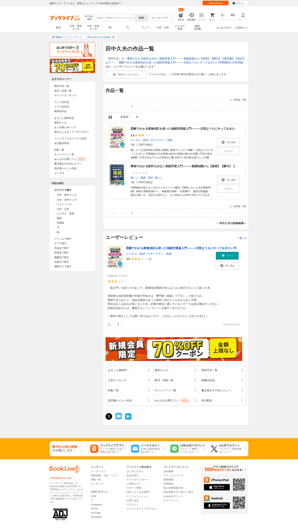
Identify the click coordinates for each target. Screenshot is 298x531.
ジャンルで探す (63, 238)
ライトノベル (64, 204)
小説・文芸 (162, 27)
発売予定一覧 (61, 86)
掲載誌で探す (61, 257)
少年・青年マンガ (76, 27)
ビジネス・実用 (65, 213)
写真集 (60, 222)
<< (112, 106)
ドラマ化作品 (61, 106)
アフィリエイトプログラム (141, 508)
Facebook (96, 517)
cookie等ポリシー (173, 496)
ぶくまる (59, 172)
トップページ (98, 471)
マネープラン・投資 (161, 140)
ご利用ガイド (241, 27)
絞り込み (89, 18)
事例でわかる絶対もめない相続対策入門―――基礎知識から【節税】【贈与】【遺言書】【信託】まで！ (199, 166)
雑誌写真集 (197, 27)
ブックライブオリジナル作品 (70, 138)
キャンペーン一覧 (64, 154)
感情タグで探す (63, 266)
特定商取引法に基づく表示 (178, 492)
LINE (93, 496)
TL (127, 27)
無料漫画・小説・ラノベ (104, 475)
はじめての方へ (224, 27)
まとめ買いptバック (65, 127)
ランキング (97, 483)
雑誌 (59, 218)
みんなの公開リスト (69, 159)
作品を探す (132, 475)
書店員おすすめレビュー (68, 163)
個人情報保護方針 (173, 487)
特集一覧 (59, 149)
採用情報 (168, 479)
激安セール (60, 122)
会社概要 (168, 471)
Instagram (96, 504)
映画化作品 (60, 111)
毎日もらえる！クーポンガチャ (71, 131)
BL (110, 27)
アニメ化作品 (61, 102)
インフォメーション (137, 496)
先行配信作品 (61, 143)
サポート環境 (133, 487)
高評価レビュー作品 (65, 168)
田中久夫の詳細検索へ (232, 223)
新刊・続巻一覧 (63, 90)
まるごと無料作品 (64, 118)
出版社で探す (61, 261)
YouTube (96, 512)
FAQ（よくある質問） (138, 492)
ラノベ (145, 27)
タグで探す (60, 243)
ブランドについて (173, 475)
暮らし (158, 177)
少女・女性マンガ (93, 27)
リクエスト (132, 504)
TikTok (94, 508)
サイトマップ (170, 500)
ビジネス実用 (180, 27)
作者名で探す (61, 252)
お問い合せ (132, 500)
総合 (58, 27)
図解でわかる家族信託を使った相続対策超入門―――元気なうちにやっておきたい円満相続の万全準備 (181, 62)
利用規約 (168, 483)
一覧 (241, 238)
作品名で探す (61, 248)
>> (239, 106)
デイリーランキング (65, 95)
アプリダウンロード (137, 479)
